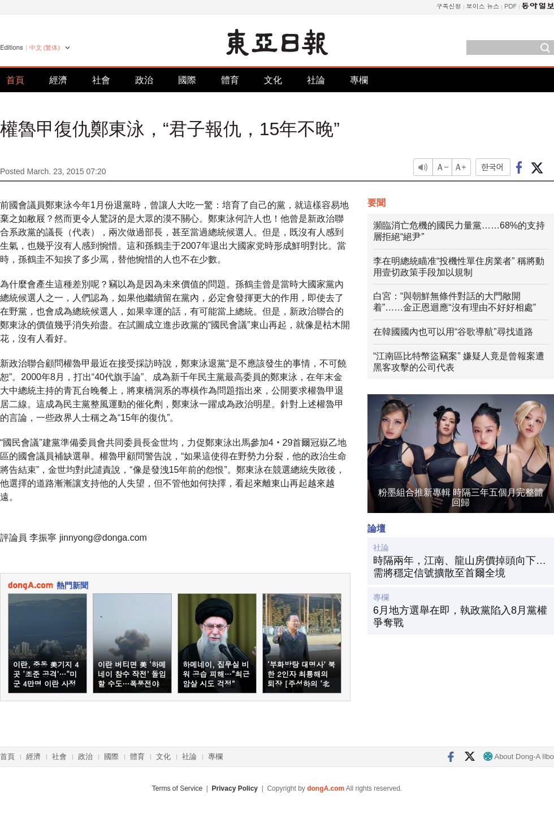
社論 (316, 80)
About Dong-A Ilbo (518, 756)
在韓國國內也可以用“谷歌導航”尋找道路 (453, 332)
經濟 (58, 80)
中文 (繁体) (44, 47)
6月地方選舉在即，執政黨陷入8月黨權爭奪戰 (460, 616)
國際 (187, 80)
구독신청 (448, 6)
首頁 (15, 80)
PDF (510, 6)
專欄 (359, 80)
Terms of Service (177, 788)
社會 (101, 80)
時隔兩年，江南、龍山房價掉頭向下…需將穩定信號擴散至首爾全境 (459, 567)
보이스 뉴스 (483, 6)
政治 (144, 80)
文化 (273, 80)
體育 (230, 80)
